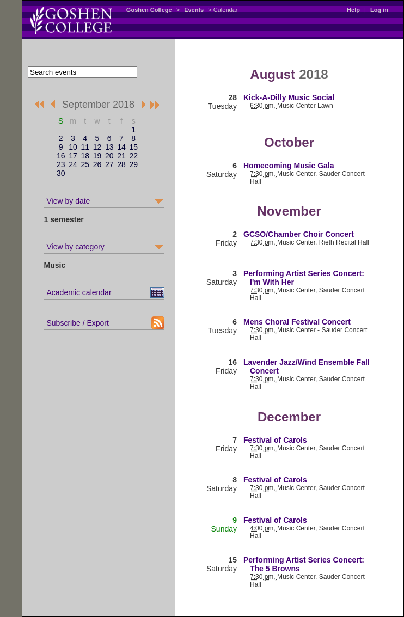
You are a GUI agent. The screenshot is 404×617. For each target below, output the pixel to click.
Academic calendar (79, 292)
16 (61, 155)
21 (121, 155)
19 (97, 155)
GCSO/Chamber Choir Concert (298, 234)
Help (353, 10)
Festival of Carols (275, 440)
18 (85, 155)
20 (109, 155)
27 (109, 164)
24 (73, 164)
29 (133, 164)
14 (121, 147)
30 (61, 173)
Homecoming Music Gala (288, 165)
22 (133, 155)
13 (109, 147)
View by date (68, 201)
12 (97, 147)
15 (133, 147)
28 (121, 164)
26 (97, 164)
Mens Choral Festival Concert (297, 321)
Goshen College (149, 10)
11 (85, 147)
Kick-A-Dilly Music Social (288, 97)
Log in (379, 10)
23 (61, 164)
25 (85, 164)
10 (73, 147)
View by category (76, 246)
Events (194, 10)
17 (73, 155)
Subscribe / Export (78, 323)
